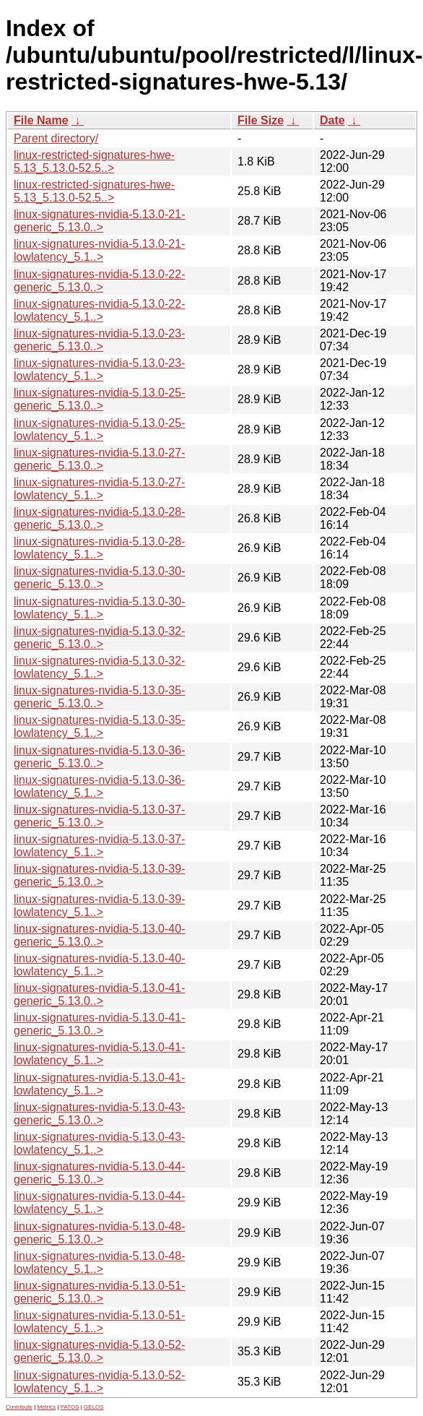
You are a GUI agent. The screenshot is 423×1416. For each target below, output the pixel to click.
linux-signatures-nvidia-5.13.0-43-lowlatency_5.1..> (99, 1143)
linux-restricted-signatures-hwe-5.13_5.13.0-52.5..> (94, 161)
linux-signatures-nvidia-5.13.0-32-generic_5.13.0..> (99, 637)
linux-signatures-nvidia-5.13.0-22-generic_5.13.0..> (99, 280)
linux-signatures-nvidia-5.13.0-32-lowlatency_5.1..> (99, 667)
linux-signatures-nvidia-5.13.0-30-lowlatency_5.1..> (99, 608)
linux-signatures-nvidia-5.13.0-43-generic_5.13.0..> (99, 1113)
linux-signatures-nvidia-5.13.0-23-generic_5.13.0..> (99, 340)
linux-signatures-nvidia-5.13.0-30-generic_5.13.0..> (99, 577)
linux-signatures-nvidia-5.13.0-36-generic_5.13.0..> (99, 756)
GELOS (94, 1407)
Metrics (46, 1407)
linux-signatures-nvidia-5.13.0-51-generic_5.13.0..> (99, 1292)
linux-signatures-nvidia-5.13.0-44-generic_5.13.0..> (99, 1173)
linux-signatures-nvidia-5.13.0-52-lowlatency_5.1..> (99, 1381)
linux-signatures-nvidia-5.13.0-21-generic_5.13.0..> (99, 220)
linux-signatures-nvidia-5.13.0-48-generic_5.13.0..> (99, 1233)
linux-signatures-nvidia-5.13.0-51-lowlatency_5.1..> (99, 1321)
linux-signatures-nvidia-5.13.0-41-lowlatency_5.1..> (99, 1053)
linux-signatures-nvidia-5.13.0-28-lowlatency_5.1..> (99, 548)
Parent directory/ (56, 138)
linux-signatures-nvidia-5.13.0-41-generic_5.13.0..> (99, 994)
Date (332, 120)
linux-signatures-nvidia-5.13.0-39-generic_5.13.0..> (99, 875)
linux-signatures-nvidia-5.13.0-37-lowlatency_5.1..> (99, 845)
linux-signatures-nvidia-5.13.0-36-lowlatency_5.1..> (99, 786)
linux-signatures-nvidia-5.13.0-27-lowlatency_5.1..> (99, 488)
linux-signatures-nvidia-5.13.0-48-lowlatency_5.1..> (99, 1262)
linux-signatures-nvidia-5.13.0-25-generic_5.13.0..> (99, 399)
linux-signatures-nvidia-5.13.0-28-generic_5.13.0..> (99, 518)
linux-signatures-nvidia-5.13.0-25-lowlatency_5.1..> (99, 429)
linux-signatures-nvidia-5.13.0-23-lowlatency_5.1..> (99, 369)
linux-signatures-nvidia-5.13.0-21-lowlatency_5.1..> (99, 250)
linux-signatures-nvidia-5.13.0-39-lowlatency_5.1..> (99, 905)
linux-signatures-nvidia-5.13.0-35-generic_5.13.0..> (99, 696)
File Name (41, 120)
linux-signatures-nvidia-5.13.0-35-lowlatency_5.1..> (99, 726)
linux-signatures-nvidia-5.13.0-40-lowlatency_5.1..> (99, 964)
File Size (260, 120)
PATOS (70, 1407)
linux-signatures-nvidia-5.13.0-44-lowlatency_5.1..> (99, 1202)
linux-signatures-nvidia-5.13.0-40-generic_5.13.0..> (99, 935)
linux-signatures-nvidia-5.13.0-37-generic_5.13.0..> (99, 816)
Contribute (19, 1407)
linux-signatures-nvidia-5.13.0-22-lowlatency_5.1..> (99, 310)
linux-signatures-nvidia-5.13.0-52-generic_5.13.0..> (99, 1351)
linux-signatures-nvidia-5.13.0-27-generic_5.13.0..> (99, 459)
